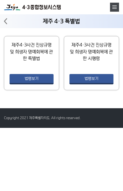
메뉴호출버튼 (114, 7)
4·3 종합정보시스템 (32, 7)
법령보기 (31, 78)
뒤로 (5, 21)
